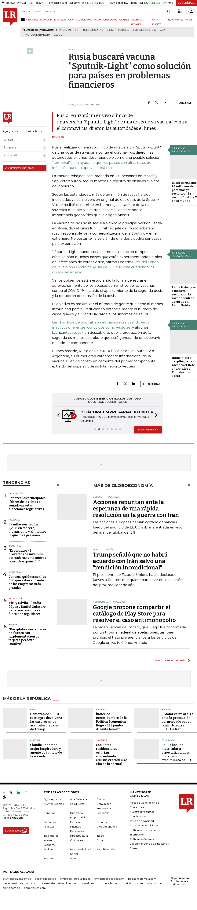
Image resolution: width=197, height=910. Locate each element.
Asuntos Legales (54, 803)
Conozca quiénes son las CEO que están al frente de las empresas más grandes (27, 582)
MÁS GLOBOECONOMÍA (170, 660)
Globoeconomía (107, 826)
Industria (15, 546)
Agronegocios (52, 799)
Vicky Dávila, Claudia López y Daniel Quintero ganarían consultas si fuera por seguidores (27, 608)
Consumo (50, 812)
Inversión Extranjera (37, 35)
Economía (103, 812)
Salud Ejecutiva (106, 849)
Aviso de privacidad (142, 820)
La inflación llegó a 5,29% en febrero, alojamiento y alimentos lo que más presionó (27, 530)
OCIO (71, 19)
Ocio (100, 840)
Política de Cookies (142, 839)
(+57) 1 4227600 (13, 817)
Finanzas (49, 826)
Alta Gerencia (78, 799)
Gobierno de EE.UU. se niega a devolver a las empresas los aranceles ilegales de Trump (46, 721)
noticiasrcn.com (133, 883)
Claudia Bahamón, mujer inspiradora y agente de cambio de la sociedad (46, 750)
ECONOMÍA (46, 19)
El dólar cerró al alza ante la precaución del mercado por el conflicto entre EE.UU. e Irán (177, 721)
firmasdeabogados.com (109, 878)
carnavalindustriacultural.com (60, 883)
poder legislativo (92, 30)
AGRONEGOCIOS (107, 19)
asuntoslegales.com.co (17, 878)
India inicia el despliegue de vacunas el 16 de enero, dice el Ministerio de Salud (183, 367)
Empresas (50, 822)
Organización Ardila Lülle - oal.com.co (180, 881)
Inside (100, 835)
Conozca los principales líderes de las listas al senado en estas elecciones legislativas (27, 503)
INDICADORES (175, 19)
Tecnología (16, 598)
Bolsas (13, 624)
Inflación (65, 30)
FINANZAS (32, 19)
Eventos (102, 822)
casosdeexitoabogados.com (20, 883)
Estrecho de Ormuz (144, 30)
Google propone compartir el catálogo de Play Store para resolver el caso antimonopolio (134, 613)
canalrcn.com (90, 883)
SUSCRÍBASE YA (148, 429)
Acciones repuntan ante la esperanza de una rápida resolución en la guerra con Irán (136, 508)
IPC (76, 30)
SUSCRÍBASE (186, 3)
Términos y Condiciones (144, 825)
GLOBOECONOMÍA (86, 19)
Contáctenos (138, 816)
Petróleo (123, 30)
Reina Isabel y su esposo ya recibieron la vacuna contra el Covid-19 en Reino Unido (184, 296)
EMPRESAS (60, 19)
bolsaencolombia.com (142, 878)
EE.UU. (33, 709)
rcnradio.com (111, 883)
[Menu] (23, 19)
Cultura (35, 740)
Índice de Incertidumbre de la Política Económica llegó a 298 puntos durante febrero (111, 721)
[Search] (168, 11)
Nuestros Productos (142, 811)
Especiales (76, 822)
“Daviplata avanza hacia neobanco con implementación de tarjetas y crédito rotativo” (27, 636)
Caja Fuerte (77, 803)
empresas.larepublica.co (75, 878)
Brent (110, 30)
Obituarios (76, 840)
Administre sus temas (19, 167)
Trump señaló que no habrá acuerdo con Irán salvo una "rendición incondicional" (130, 561)
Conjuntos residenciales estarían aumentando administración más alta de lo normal (111, 754)
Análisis (101, 799)
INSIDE (188, 19)
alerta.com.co (11, 887)
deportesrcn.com (35, 887)
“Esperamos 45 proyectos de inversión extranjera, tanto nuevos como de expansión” (27, 556)
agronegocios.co (45, 878)
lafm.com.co (154, 883)
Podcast (49, 849)
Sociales (49, 858)
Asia (162, 30)
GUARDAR (183, 103)
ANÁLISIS (124, 19)
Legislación (16, 493)
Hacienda (14, 519)
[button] (57, 416)
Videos (74, 858)
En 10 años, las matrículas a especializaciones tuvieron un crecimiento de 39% (177, 752)
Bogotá (58, 35)
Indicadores (51, 835)
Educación (168, 740)
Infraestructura (79, 835)
